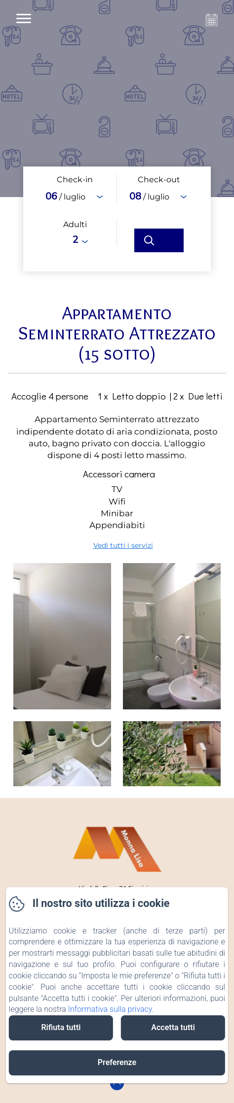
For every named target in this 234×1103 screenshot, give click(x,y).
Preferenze (117, 1062)
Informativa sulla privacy (110, 1009)
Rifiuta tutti (60, 1027)
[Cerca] (159, 240)
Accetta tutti (173, 1027)
